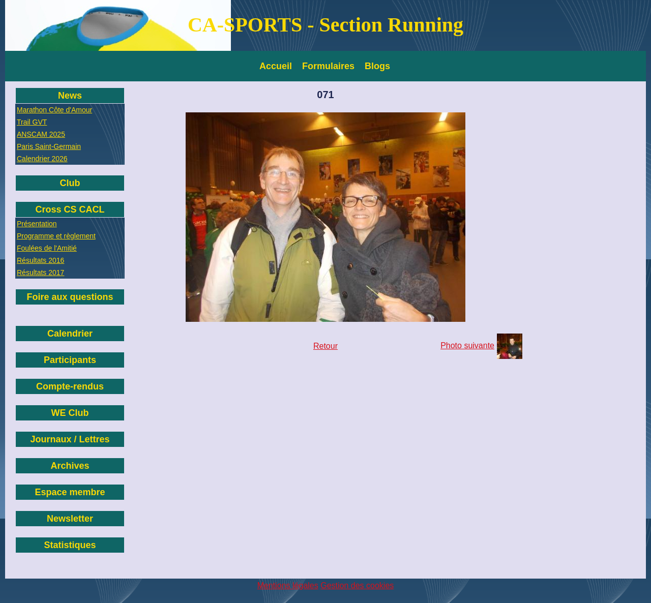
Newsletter (70, 519)
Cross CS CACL (69, 209)
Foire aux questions (69, 297)
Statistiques (70, 545)
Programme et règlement (56, 236)
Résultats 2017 (40, 272)
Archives (69, 466)
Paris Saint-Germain (49, 146)
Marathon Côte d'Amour (54, 110)
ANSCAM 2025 (41, 134)
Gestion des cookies (357, 585)
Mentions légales (287, 585)
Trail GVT (32, 122)
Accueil (275, 66)
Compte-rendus (70, 386)
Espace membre (70, 492)
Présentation (37, 224)
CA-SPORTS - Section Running (325, 24)
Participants (70, 360)
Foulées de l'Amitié (47, 248)
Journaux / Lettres (69, 439)
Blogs (377, 66)
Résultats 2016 (40, 260)
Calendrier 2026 (42, 159)
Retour (325, 346)
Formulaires (328, 66)
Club (70, 183)
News (70, 96)
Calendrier (70, 333)
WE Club (70, 413)
